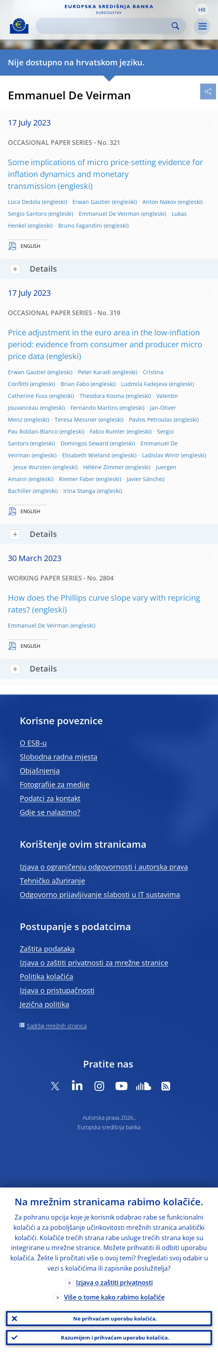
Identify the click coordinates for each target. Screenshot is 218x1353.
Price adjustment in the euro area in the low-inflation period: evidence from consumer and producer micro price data (105, 344)
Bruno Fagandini (80, 225)
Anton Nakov (159, 202)
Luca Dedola (24, 202)
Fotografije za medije (54, 784)
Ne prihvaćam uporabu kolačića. (115, 1318)
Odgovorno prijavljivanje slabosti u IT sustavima (100, 894)
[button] (202, 9)
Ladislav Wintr (161, 455)
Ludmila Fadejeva (144, 384)
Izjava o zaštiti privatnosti (114, 1282)
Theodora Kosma (102, 396)
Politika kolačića (46, 976)
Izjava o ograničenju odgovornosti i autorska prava (104, 867)
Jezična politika (44, 1004)
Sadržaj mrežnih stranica (57, 1025)
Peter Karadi (94, 372)
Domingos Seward (84, 443)
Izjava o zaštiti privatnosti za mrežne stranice (94, 962)
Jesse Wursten (32, 467)
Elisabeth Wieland (86, 455)
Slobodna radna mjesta (58, 756)
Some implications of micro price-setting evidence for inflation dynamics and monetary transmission (105, 174)
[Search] (104, 26)
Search (175, 26)
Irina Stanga (79, 491)
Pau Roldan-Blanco (33, 431)
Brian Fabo (75, 384)
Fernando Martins (94, 407)
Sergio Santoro (27, 213)
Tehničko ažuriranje (52, 880)
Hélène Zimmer (103, 467)
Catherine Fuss (27, 396)
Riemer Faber (77, 479)
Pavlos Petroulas (150, 419)
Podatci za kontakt (50, 798)
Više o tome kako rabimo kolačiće (114, 1297)
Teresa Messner (76, 419)
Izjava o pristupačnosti (57, 990)
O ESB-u (33, 743)
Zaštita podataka (47, 948)
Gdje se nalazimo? (50, 812)
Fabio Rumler (107, 431)
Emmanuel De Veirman (109, 213)
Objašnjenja (40, 770)
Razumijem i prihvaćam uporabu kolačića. (115, 1337)
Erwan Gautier (91, 202)
